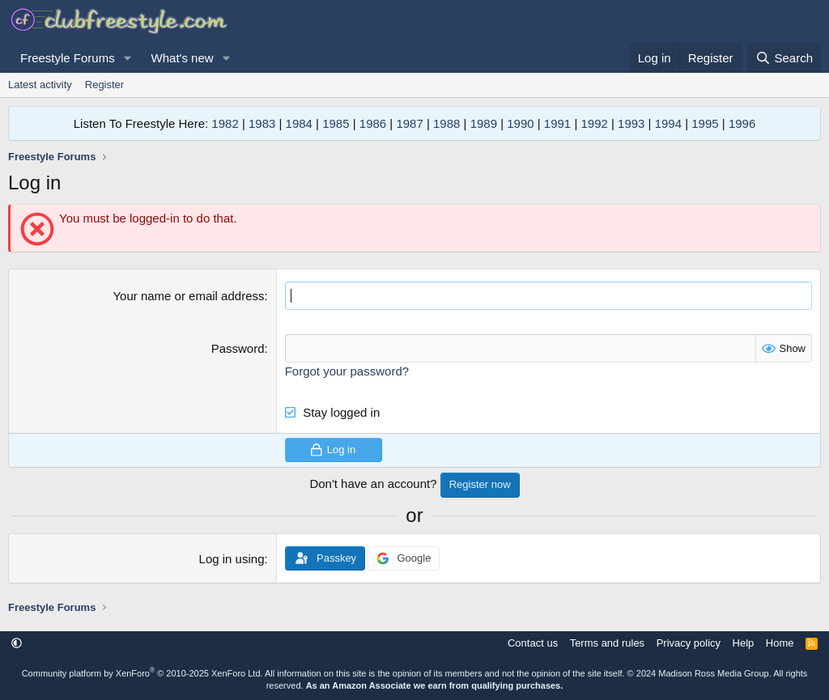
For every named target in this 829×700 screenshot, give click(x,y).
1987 (409, 123)
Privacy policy (689, 643)
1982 (224, 123)
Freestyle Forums (67, 58)
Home (780, 643)
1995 (704, 123)
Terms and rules (607, 643)
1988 (446, 123)
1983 (262, 123)
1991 (557, 123)
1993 (631, 123)
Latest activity (40, 84)
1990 (520, 123)
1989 (483, 123)
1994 (668, 123)
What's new (182, 58)
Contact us (533, 643)
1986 (372, 123)
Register (104, 84)
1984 (299, 123)
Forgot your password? (347, 371)
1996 (742, 123)
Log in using (232, 559)
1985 (335, 123)
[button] (128, 58)
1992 (593, 123)
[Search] (784, 58)
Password (238, 348)
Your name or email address (188, 296)
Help (744, 643)
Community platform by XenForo (142, 673)
